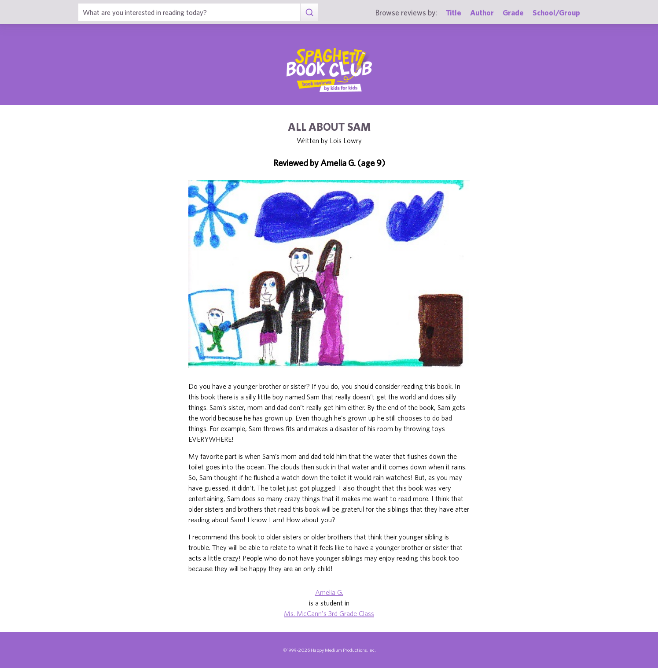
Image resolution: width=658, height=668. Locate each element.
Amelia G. (329, 592)
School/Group (556, 12)
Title (453, 12)
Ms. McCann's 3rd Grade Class (329, 613)
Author (482, 12)
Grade (513, 12)
